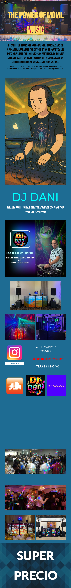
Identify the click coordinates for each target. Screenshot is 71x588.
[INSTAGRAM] (14, 364)
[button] (2, 2)
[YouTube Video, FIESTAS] (35, 419)
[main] (35, 22)
